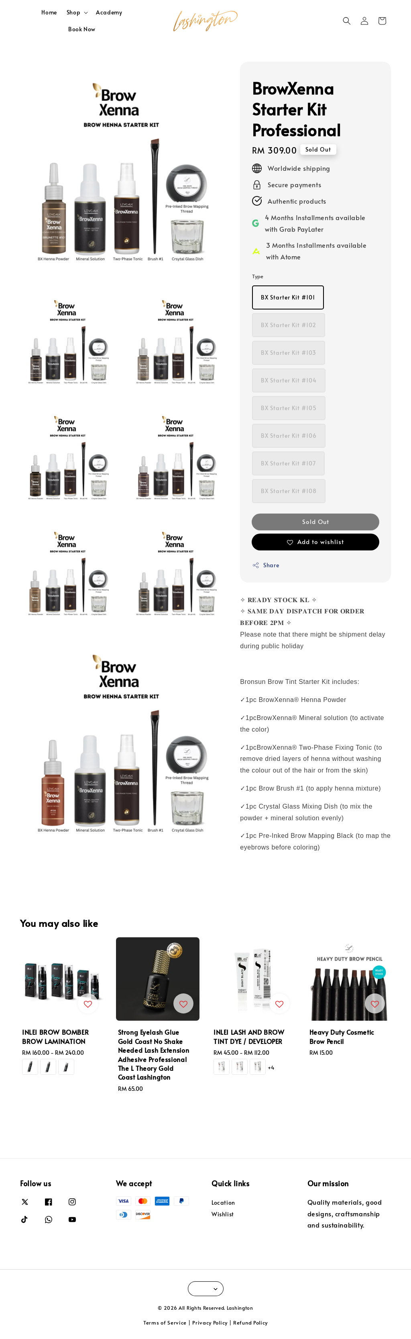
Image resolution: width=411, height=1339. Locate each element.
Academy (109, 12)
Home (49, 12)
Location (223, 1202)
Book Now (82, 29)
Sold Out (315, 521)
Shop (73, 12)
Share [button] (265, 565)
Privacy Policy (210, 1322)
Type (258, 276)
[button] (347, 21)
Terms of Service (165, 1322)
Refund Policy (250, 1322)
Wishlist (223, 1214)
